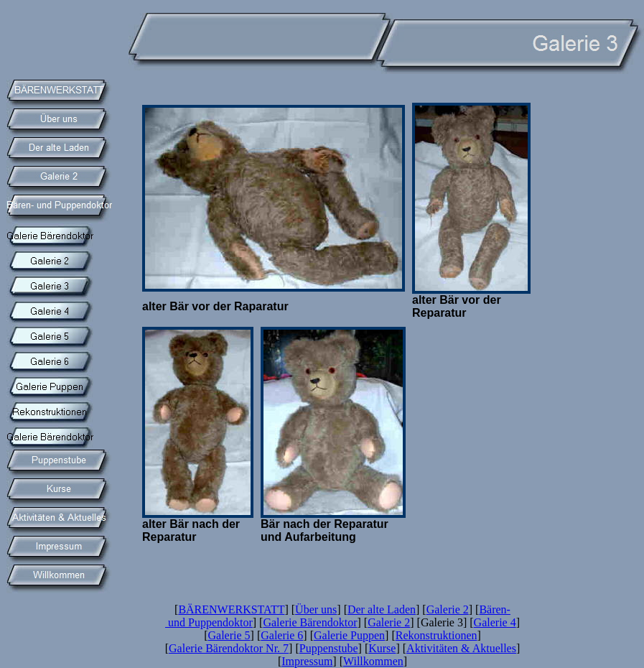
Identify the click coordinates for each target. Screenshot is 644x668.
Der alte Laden (381, 609)
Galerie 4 (495, 622)
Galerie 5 (229, 635)
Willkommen (373, 661)
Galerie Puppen (349, 635)
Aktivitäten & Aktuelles (461, 648)
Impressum (306, 661)
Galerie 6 (282, 635)
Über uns (316, 609)
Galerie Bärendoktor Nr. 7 (229, 648)
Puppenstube (328, 648)
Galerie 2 (447, 609)
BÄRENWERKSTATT (231, 609)
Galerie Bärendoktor (310, 622)
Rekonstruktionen (436, 635)
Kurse (382, 648)
